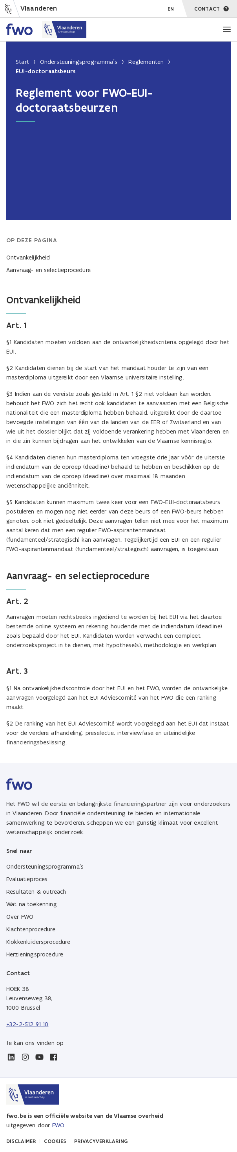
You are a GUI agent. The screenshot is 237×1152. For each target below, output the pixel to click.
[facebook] (53, 1057)
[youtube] (39, 1057)
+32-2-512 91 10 (27, 1024)
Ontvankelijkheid (28, 257)
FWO (58, 1125)
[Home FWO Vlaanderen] (46, 29)
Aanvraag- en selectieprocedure (48, 270)
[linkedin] (11, 1057)
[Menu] (227, 29)
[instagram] (25, 1057)
